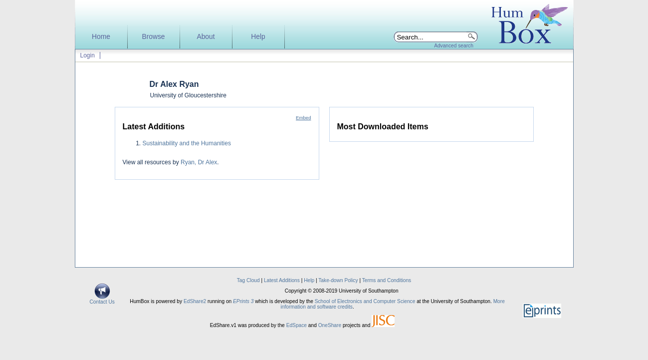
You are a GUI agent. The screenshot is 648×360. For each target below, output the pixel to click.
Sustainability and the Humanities (187, 143)
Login (87, 55)
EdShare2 (195, 301)
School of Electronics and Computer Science (365, 301)
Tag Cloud (248, 280)
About (206, 36)
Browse (153, 36)
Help (258, 36)
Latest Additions (282, 280)
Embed (303, 117)
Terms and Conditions (387, 280)
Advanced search (453, 45)
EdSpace (296, 325)
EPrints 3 (243, 301)
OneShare (329, 325)
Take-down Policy (338, 280)
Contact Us (102, 300)
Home (101, 36)
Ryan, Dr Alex (199, 162)
